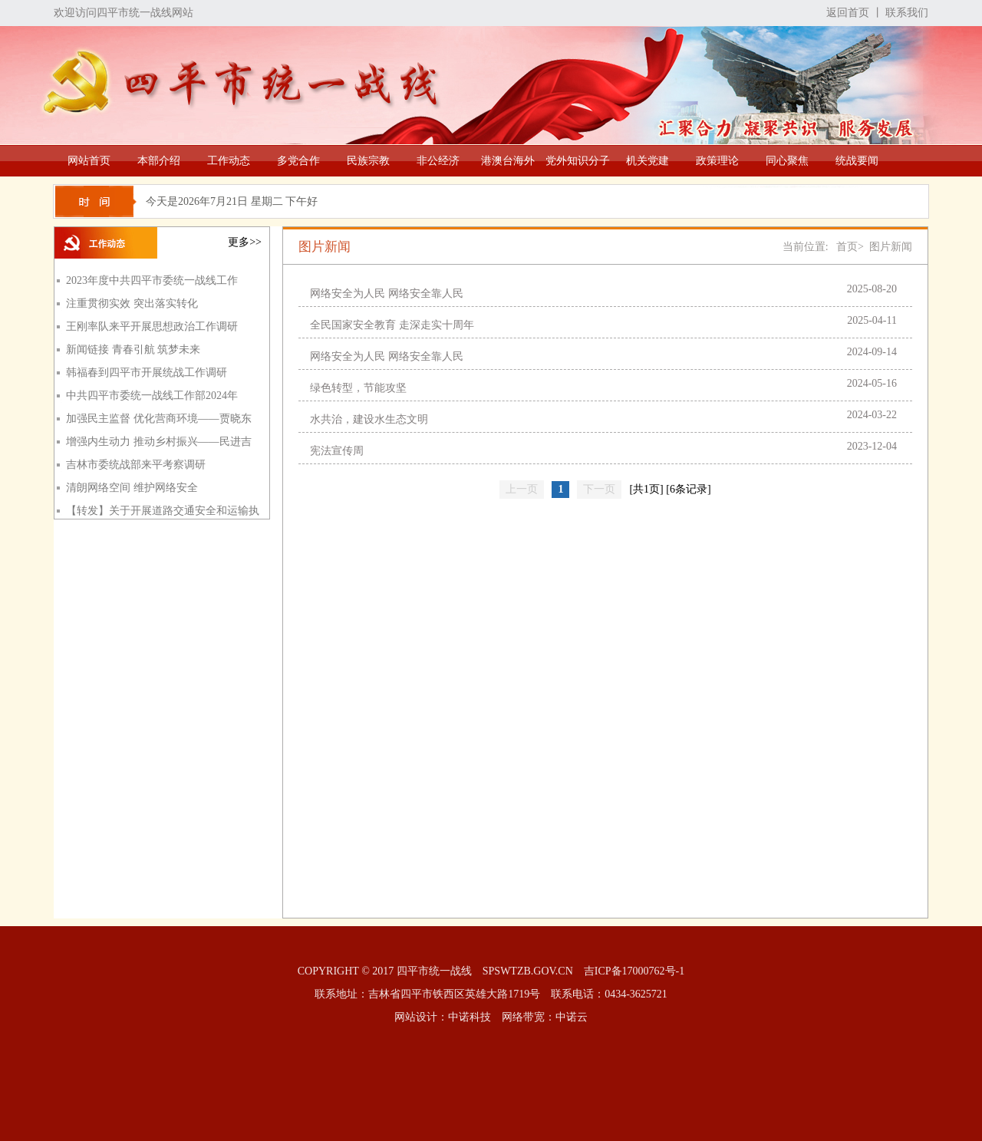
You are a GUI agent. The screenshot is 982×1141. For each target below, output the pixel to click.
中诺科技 (469, 1017)
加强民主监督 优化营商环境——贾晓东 (159, 418)
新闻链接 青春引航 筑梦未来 (133, 349)
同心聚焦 (787, 161)
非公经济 (438, 161)
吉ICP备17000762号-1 (634, 971)
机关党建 (647, 161)
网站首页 (89, 161)
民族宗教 (368, 161)
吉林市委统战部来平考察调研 (136, 464)
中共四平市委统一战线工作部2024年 (152, 395)
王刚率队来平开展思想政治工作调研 (152, 326)
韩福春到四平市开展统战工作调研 (146, 372)
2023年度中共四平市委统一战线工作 (152, 280)
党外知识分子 (577, 161)
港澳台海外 (508, 161)
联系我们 (906, 12)
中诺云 (571, 1017)
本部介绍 (158, 161)
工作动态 (228, 161)
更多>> (245, 242)
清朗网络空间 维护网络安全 (132, 487)
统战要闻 (856, 161)
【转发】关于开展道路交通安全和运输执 (162, 510)
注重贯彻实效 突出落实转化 (132, 303)
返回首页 (847, 12)
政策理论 (717, 161)
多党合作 (298, 161)
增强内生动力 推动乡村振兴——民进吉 (159, 441)
